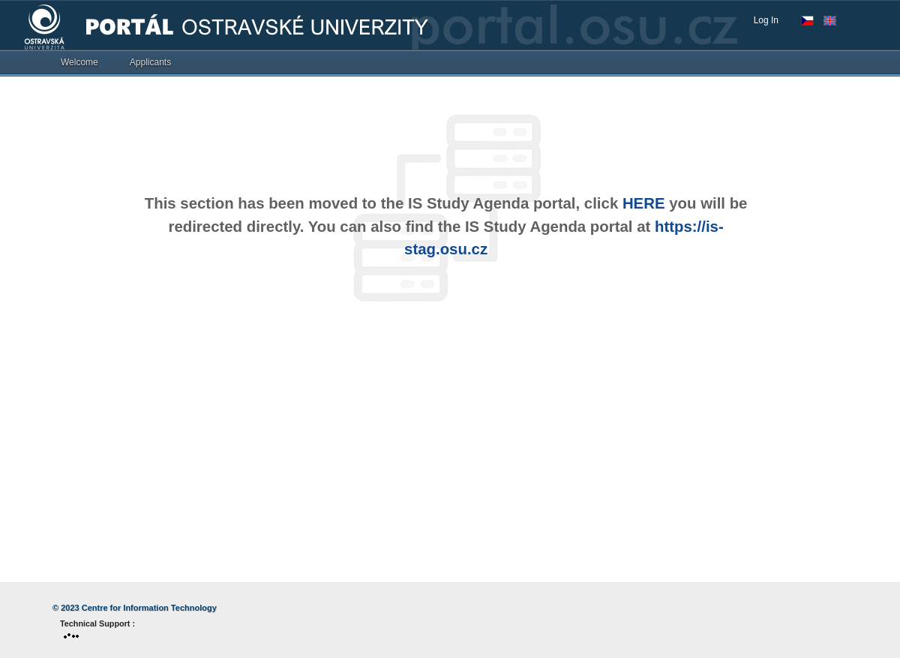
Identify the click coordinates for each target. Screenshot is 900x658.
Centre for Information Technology (149, 607)
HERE (643, 203)
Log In (766, 20)
